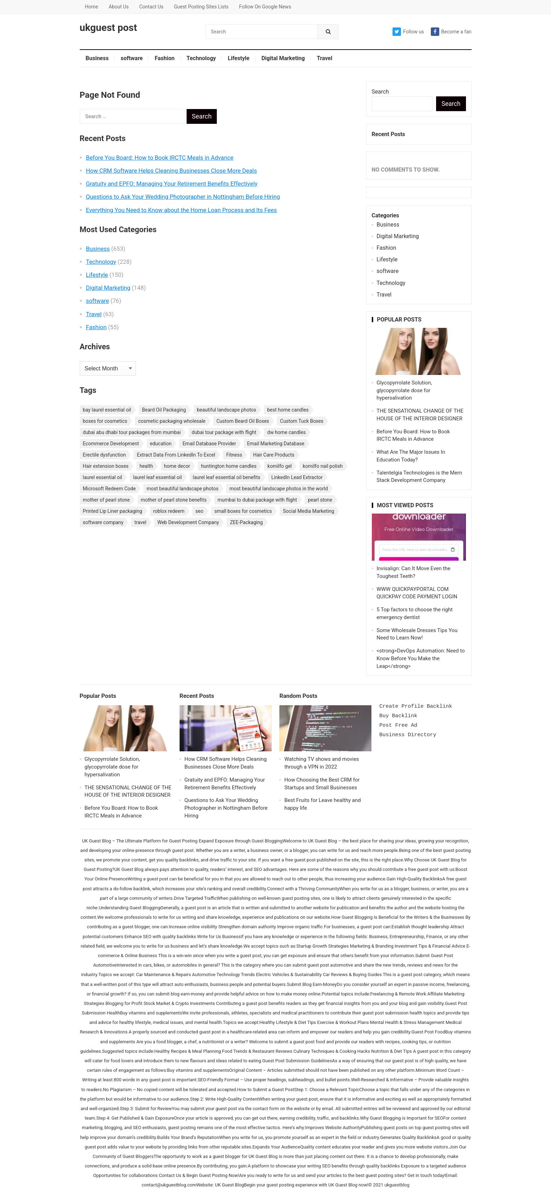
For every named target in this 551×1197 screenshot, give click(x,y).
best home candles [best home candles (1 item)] (288, 410)
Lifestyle (238, 58)
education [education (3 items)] (161, 443)
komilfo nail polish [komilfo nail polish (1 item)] (323, 466)
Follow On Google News (265, 6)
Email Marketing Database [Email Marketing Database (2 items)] (275, 443)
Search (380, 91)
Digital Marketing (283, 58)
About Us (119, 6)
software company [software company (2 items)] (103, 522)
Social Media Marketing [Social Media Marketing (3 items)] (308, 511)
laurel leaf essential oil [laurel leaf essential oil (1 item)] (157, 477)
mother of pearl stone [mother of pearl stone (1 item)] (106, 500)
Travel (324, 58)
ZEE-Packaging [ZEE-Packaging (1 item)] (246, 522)
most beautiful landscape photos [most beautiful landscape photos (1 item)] (182, 488)
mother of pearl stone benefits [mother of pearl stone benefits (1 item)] (174, 500)
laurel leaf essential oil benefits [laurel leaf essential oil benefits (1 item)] (226, 477)
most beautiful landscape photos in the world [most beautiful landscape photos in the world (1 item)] (278, 488)
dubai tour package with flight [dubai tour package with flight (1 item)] (224, 432)
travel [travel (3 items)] (140, 522)
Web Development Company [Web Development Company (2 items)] (188, 522)
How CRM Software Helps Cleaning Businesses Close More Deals (171, 170)
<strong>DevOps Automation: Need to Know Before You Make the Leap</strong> (421, 658)
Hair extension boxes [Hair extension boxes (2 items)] (106, 466)
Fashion (165, 58)
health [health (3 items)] (146, 466)
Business (97, 58)
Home (91, 6)
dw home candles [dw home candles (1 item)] (286, 432)
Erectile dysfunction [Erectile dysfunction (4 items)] (104, 455)
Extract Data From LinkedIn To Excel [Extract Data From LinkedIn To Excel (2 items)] (176, 455)
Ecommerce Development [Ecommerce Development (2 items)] (111, 443)
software (132, 58)
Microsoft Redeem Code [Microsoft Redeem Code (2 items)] (109, 488)
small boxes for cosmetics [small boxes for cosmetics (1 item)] (243, 511)
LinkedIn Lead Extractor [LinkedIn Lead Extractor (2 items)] (297, 477)
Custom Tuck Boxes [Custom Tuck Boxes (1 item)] (301, 421)
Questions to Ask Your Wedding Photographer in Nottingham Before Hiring (183, 196)
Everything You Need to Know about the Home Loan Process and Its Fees (181, 210)
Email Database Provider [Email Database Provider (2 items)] (209, 443)
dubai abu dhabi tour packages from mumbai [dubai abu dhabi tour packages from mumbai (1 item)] (132, 432)
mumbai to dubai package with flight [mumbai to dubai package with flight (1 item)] (257, 500)
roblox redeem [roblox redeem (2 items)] (168, 511)
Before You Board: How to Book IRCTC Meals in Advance (160, 157)
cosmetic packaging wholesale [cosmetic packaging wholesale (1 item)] (172, 421)
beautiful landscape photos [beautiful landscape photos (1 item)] (226, 410)
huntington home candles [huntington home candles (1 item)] (229, 466)
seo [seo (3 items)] (199, 511)
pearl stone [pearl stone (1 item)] (320, 500)
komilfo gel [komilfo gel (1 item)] (279, 466)
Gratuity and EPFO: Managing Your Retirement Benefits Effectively (172, 183)
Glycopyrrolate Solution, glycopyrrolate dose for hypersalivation (404, 390)
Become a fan (451, 31)
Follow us (408, 31)
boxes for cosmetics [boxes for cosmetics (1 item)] (105, 421)
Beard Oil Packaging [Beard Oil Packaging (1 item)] (164, 410)
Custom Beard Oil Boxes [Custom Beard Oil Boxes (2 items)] (242, 421)
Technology (201, 58)
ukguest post (108, 28)
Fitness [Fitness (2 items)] (234, 455)
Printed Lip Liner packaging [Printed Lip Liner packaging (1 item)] (112, 511)
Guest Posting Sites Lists (201, 6)
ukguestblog (396, 1185)
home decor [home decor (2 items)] (177, 466)
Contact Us (151, 6)
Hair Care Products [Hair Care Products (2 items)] (273, 455)
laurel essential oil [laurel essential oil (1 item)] (102, 477)
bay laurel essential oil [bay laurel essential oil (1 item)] (107, 410)
